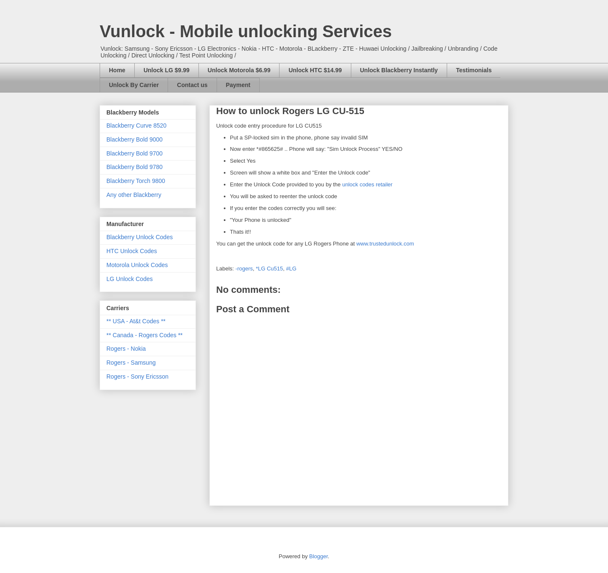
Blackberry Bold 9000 (134, 139)
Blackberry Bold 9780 (134, 167)
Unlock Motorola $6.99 (239, 70)
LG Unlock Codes (129, 279)
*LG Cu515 (269, 268)
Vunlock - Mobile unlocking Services (246, 31)
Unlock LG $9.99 (167, 70)
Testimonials (474, 70)
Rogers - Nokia (126, 348)
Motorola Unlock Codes (137, 265)
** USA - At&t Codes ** (136, 321)
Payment (238, 85)
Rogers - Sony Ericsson (137, 376)
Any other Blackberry (133, 194)
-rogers (244, 268)
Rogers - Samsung (131, 362)
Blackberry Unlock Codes (139, 237)
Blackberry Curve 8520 (136, 125)
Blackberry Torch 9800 (135, 180)
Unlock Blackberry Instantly (399, 70)
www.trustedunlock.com (385, 243)
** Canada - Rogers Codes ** (144, 335)
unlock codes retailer (367, 184)
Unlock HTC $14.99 (315, 70)
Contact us (192, 85)
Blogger (318, 556)
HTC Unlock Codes (131, 251)
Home (117, 70)
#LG (291, 268)
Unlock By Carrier (134, 85)
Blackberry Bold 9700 (134, 153)
